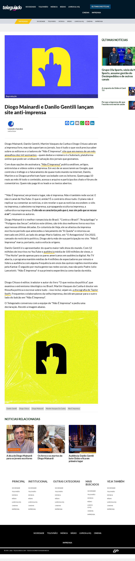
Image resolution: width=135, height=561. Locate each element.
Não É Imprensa (74, 409)
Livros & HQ (74, 7)
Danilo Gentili (12, 409)
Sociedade (31, 7)
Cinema (85, 12)
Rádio (63, 7)
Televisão (43, 7)
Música (54, 7)
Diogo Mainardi (37, 409)
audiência (49, 251)
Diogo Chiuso (24, 409)
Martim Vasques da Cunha (55, 409)
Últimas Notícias (100, 6)
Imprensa (96, 12)
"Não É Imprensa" (51, 164)
